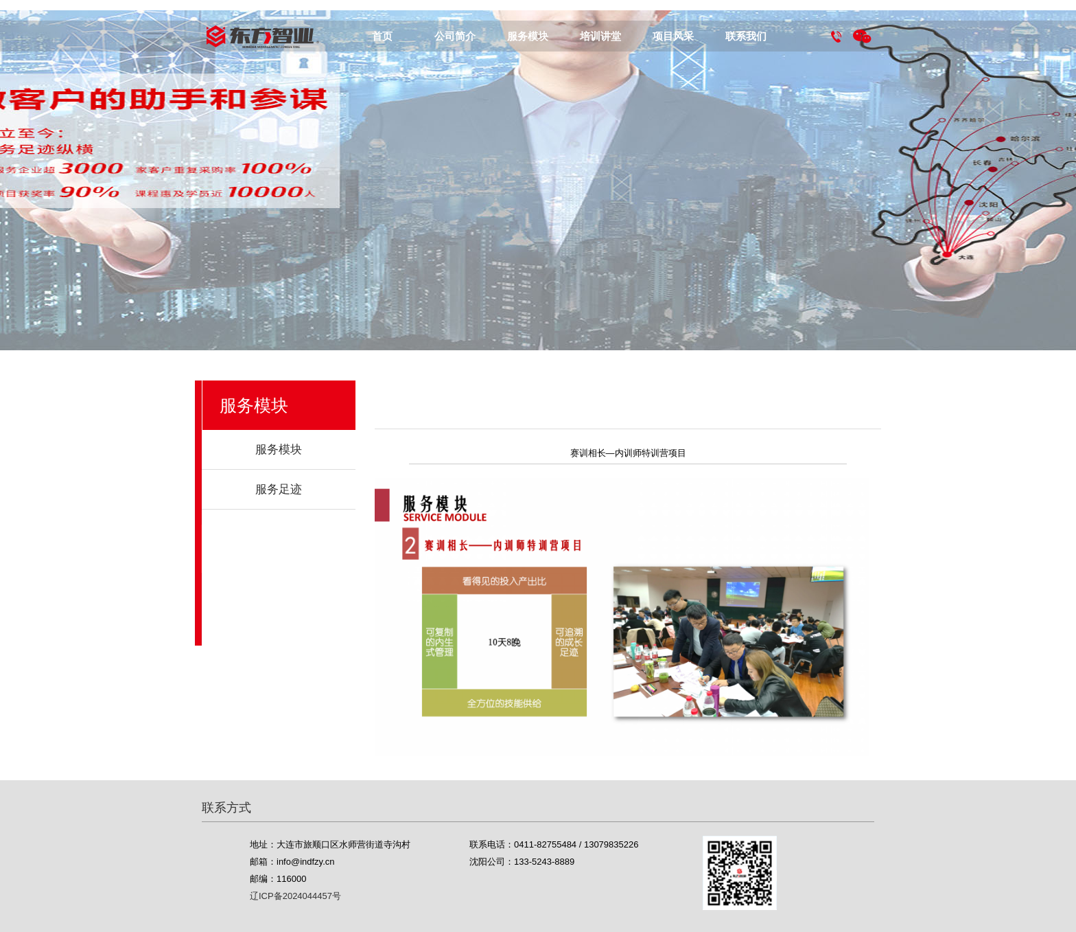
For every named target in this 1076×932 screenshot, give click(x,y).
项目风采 (673, 36)
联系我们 (746, 36)
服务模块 (527, 36)
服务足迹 (278, 489)
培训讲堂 (600, 36)
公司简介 (455, 36)
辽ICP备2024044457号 (295, 896)
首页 (382, 36)
